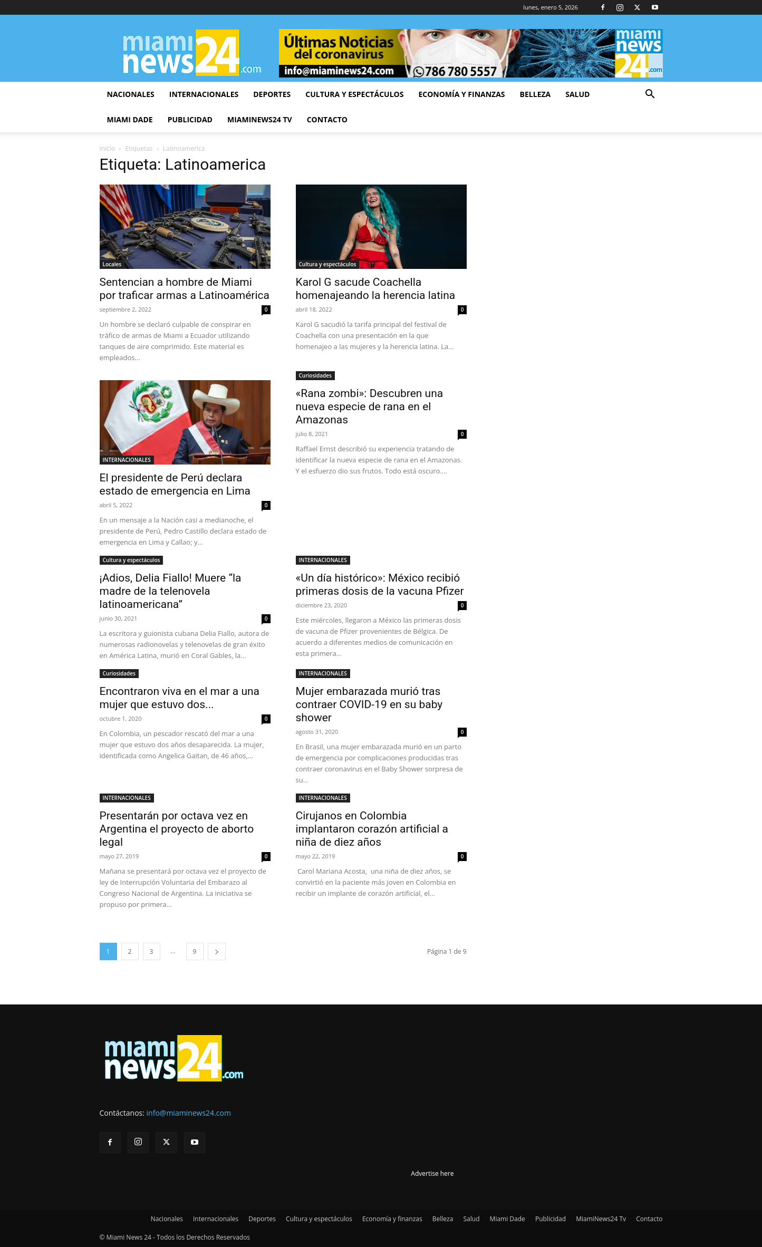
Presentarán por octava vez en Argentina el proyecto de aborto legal (177, 828)
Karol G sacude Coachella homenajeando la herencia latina (376, 289)
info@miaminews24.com (189, 1113)
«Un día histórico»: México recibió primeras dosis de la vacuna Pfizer (380, 584)
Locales (112, 264)
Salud (577, 94)
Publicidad (190, 119)
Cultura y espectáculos (354, 94)
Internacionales (203, 94)
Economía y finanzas (461, 94)
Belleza (535, 94)
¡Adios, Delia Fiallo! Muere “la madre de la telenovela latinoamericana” (171, 591)
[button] (650, 95)
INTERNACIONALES (127, 459)
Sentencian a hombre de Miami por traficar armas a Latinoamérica (184, 289)
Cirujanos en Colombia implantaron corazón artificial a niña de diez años (372, 828)
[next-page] (217, 951)
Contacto (327, 119)
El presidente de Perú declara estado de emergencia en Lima (175, 484)
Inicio (107, 148)
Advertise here (432, 1173)
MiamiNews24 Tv (259, 119)
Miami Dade (130, 119)
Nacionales (131, 94)
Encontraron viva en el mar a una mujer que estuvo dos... (180, 698)
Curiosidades (315, 375)
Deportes (272, 94)
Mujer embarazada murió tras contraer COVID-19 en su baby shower (369, 704)
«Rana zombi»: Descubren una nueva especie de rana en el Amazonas (369, 406)
